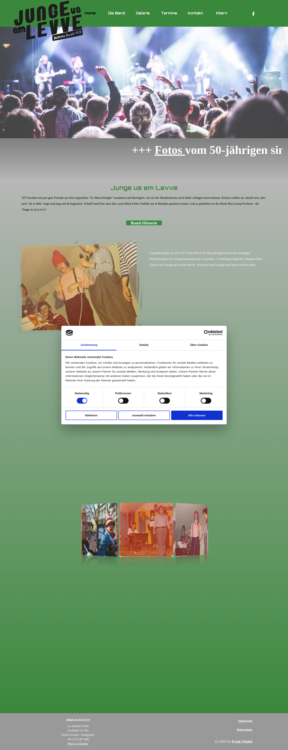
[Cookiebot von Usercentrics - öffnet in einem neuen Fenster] (206, 333)
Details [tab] (144, 344)
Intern (221, 13)
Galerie (143, 13)
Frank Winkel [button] (242, 741)
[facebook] (253, 14)
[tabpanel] (144, 205)
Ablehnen (91, 415)
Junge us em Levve (78, 719)
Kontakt (195, 13)
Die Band (116, 13)
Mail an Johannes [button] (78, 743)
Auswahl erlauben (144, 415)
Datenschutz (244, 729)
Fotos (184, 149)
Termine (169, 13)
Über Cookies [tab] (199, 344)
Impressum (245, 720)
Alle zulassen (197, 415)
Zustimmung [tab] (89, 344)
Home (90, 13)
